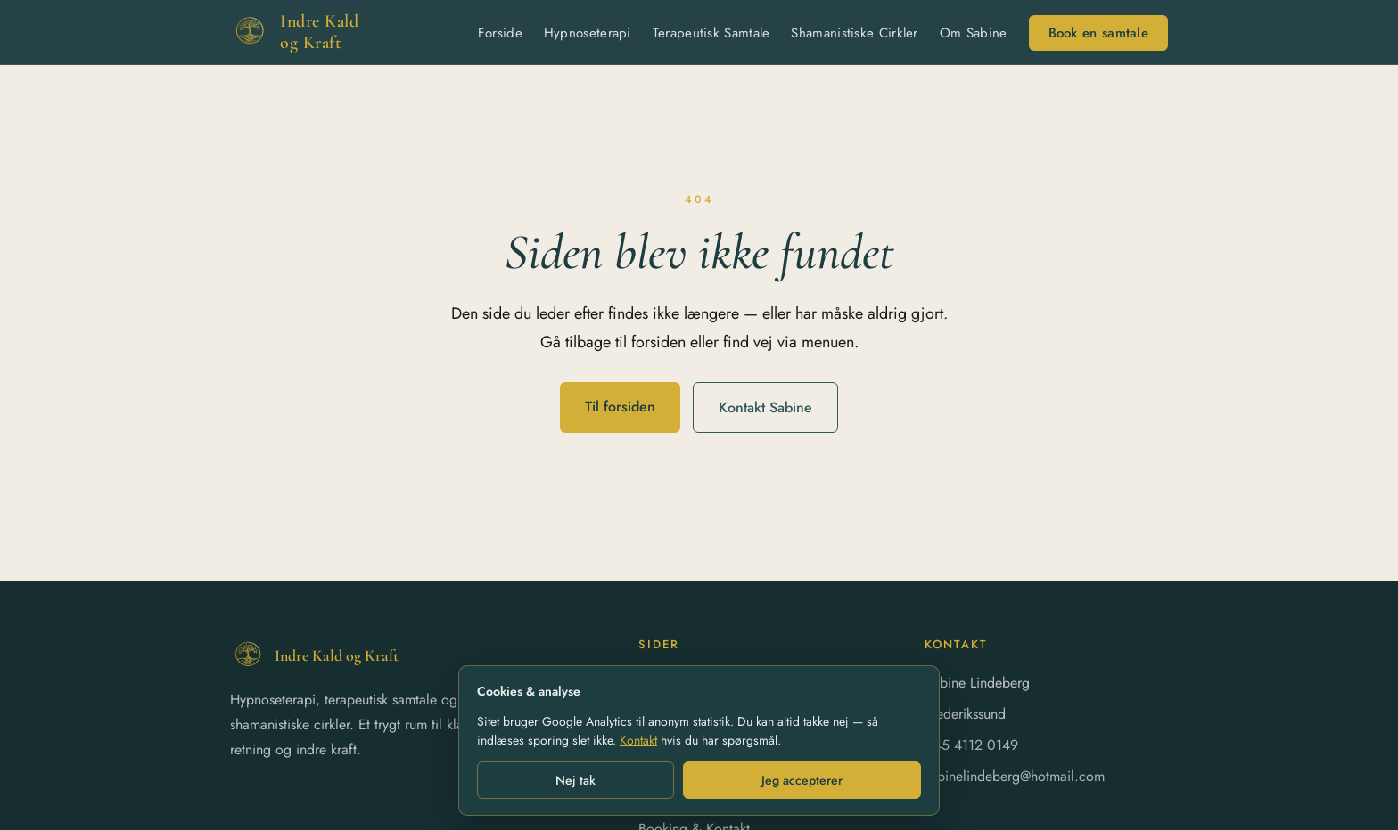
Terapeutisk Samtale (711, 33)
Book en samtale (1098, 33)
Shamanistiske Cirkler (854, 33)
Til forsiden (620, 406)
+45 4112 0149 (971, 745)
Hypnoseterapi (587, 33)
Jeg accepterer (802, 780)
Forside (500, 33)
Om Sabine (973, 33)
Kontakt (638, 740)
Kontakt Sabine (765, 407)
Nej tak (575, 780)
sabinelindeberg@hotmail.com (1015, 776)
